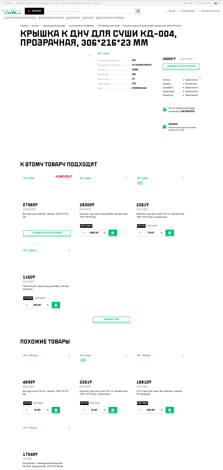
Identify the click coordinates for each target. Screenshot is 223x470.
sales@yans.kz (195, 425)
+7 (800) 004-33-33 (198, 395)
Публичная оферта (185, 446)
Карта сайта (182, 451)
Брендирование (60, 416)
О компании (8, 3)
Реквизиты (57, 398)
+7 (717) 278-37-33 (198, 389)
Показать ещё (111, 250)
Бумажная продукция (15, 394)
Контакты (56, 3)
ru (217, 3)
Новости (97, 3)
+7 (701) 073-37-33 (198, 402)
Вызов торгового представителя (76, 3)
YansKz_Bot (190, 413)
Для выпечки (10, 403)
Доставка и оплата (24, 3)
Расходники (10, 416)
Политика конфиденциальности (191, 448)
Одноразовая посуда (15, 389)
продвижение (194, 462)
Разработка (192, 460)
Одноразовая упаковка (16, 385)
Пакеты (7, 407)
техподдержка (204, 460)
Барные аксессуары (14, 398)
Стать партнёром (42, 3)
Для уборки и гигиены (15, 412)
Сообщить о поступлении (42, 236)
